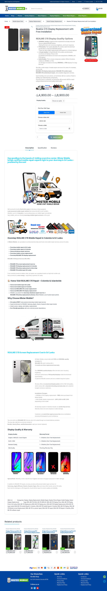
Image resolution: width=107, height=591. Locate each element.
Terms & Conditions (62, 578)
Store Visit (46, 112)
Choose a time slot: (43, 117)
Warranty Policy (61, 582)
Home (7, 15)
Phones (20, 15)
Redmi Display (72, 25)
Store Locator (88, 1)
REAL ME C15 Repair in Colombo (62, 508)
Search (86, 8)
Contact (80, 1)
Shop (12, 15)
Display (37, 25)
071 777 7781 (99, 1)
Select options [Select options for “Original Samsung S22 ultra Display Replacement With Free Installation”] (38, 552)
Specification (42, 148)
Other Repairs (82, 15)
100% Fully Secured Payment (12, 1)
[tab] (29, 148)
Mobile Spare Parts (18, 21)
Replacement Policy (62, 584)
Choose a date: (42, 125)
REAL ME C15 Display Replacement (56, 504)
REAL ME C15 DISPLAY (40, 502)
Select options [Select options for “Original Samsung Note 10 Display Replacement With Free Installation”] (75, 552)
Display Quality (41, 100)
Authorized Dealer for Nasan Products (59, 1)
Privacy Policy (60, 580)
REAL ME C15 (30, 502)
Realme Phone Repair (63, 25)
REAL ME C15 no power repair (34, 508)
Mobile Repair (54, 25)
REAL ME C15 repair (47, 508)
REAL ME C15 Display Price (54, 502)
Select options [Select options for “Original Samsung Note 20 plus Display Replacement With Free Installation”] (20, 552)
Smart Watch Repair (69, 15)
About (73, 1)
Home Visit (63, 112)
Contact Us (84, 576)
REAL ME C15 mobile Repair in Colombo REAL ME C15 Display (52, 506)
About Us (59, 576)
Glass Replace (42, 15)
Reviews (54, 148)
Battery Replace (29, 15)
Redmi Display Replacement (54, 21)
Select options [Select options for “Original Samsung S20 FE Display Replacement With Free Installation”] (57, 552)
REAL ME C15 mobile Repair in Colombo (25, 506)
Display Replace (54, 15)
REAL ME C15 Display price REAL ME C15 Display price (31, 504)
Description (29, 148)
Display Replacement (35, 21)
